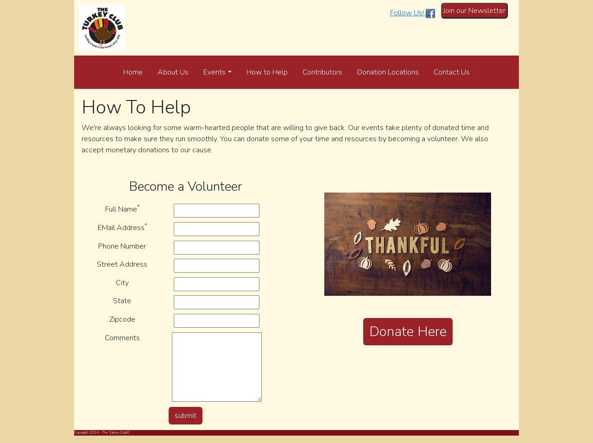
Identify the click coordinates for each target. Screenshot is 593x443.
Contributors (322, 72)
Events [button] (214, 72)
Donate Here (408, 331)
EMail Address (122, 227)
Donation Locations (388, 72)
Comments (122, 338)
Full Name (122, 209)
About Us (173, 72)
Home (133, 72)
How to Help (267, 72)
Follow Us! (412, 13)
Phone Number (122, 246)
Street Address (122, 264)
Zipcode (122, 319)
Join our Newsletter (474, 11)
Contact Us (452, 72)
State (122, 301)
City (122, 283)
